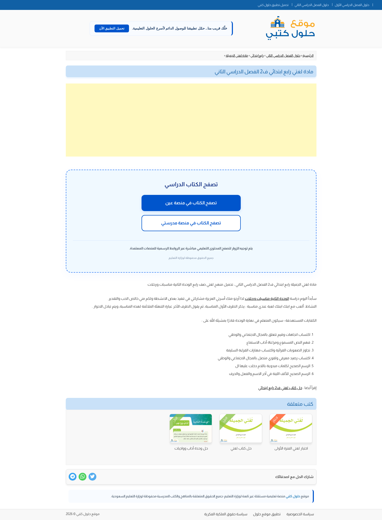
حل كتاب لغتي (241, 448)
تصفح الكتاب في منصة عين (191, 202)
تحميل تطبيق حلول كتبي (273, 5)
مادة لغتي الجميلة (237, 55)
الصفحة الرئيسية (377, 4)
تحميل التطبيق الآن (111, 28)
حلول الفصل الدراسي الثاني (312, 5)
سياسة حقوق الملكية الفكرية (225, 514)
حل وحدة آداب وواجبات (191, 448)
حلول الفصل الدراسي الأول (352, 5)
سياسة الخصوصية (300, 514)
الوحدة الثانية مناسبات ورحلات (267, 298)
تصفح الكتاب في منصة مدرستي (191, 222)
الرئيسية (308, 55)
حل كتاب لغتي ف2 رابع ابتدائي (280, 388)
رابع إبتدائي (257, 55)
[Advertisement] (191, 120)
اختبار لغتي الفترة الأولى (291, 448)
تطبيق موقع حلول (267, 514)
